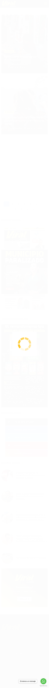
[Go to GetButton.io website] (43, 685)
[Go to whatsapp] (43, 681)
